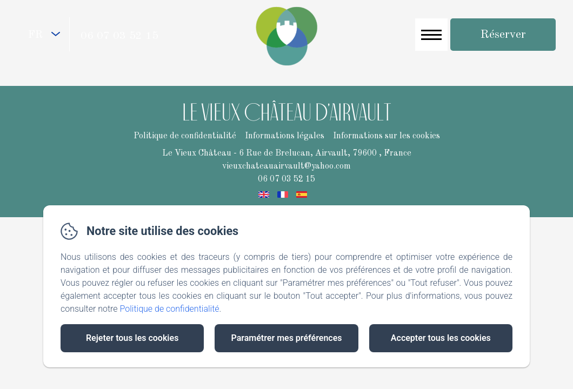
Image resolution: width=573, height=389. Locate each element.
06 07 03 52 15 (119, 36)
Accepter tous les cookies (441, 338)
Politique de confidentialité (169, 309)
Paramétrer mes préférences (286, 338)
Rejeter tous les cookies (132, 338)
